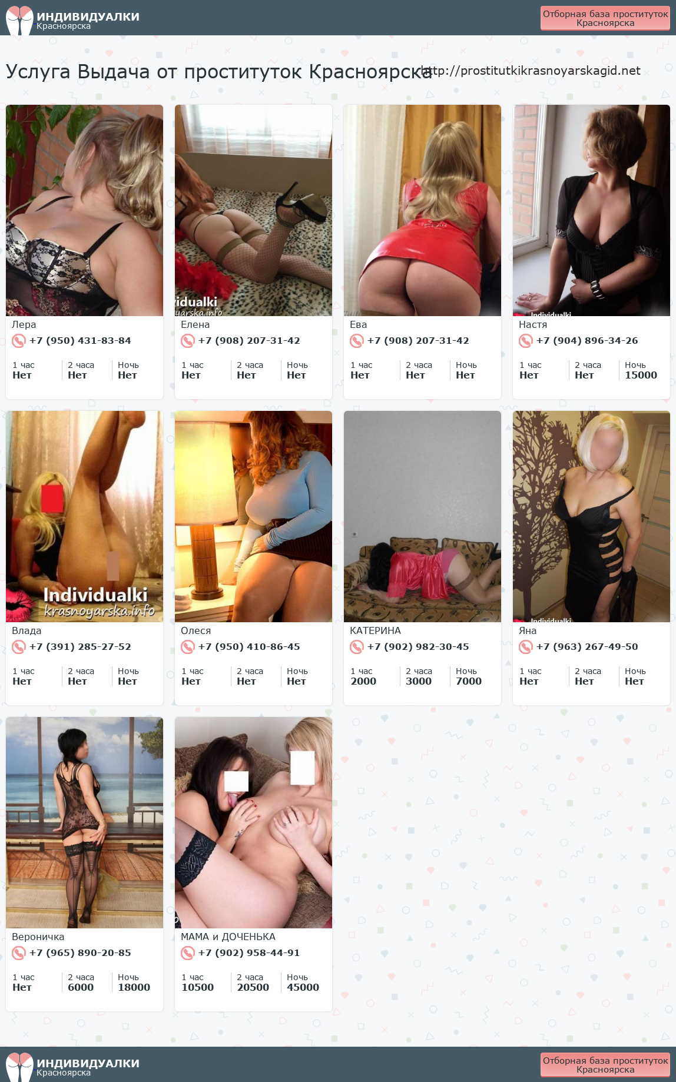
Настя (533, 324)
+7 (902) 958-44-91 (240, 953)
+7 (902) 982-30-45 (409, 647)
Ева (358, 324)
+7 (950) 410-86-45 (240, 647)
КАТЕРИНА (375, 630)
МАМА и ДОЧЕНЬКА (228, 936)
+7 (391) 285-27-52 (71, 647)
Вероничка (38, 936)
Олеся (196, 630)
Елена (195, 324)
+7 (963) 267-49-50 (578, 647)
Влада (27, 630)
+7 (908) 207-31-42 (240, 341)
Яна (528, 630)
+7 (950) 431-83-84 (71, 341)
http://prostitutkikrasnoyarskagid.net (530, 70)
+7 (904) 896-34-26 (578, 341)
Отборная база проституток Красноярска (605, 18)
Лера (24, 324)
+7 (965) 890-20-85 (71, 953)
